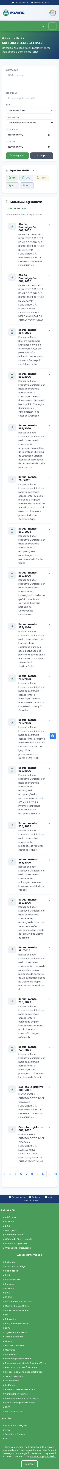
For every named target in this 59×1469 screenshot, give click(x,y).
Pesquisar (17, 155)
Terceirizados (12, 1381)
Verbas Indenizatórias (16, 1394)
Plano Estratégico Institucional (20, 1403)
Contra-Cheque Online (17, 1306)
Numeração (12, 70)
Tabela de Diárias (14, 1337)
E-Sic (7, 1226)
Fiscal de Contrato (14, 1346)
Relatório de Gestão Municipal (20, 1390)
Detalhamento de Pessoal (18, 1302)
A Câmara (10, 1217)
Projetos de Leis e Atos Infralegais (22, 1398)
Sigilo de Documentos (16, 1332)
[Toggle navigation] (52, 26)
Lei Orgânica (11, 1230)
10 (43, 1174)
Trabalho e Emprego (15, 1434)
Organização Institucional (18, 1248)
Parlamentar (13, 117)
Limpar (41, 155)
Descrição (11, 93)
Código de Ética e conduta (18, 1239)
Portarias (9, 1284)
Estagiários (10, 1319)
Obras (8, 1341)
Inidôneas (10, 1385)
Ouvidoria (10, 1222)
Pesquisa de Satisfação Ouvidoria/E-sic (25, 1363)
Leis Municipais (12, 1280)
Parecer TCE (11, 1354)
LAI (6, 1315)
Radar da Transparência (17, 1310)
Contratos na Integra (15, 1267)
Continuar (29, 1464)
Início (6, 38)
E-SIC (8, 1293)
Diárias (8, 1275)
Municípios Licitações (16, 1426)
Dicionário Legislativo (16, 1244)
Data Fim (10, 141)
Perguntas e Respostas (17, 1324)
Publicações (11, 1271)
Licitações (10, 1262)
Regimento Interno (14, 1235)
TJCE (7, 1430)
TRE (6, 1439)
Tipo (8, 105)
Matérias (9, 1297)
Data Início (12, 129)
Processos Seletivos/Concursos (21, 1368)
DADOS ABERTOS (13, 1412)
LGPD (7, 1328)
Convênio (10, 1350)
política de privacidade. (43, 1456)
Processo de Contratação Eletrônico (23, 1372)
